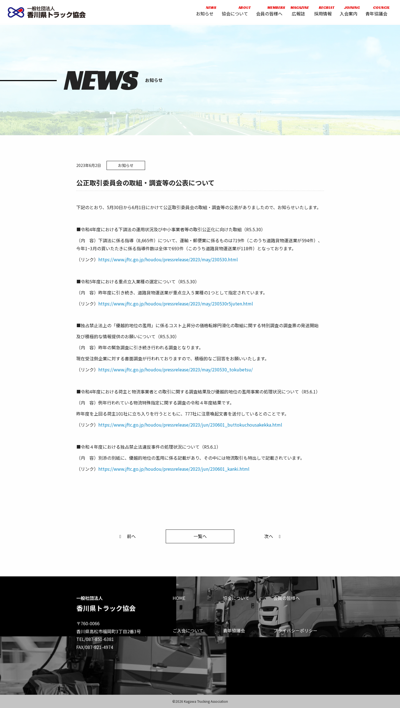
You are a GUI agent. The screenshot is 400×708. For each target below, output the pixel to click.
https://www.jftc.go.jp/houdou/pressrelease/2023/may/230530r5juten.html (175, 303)
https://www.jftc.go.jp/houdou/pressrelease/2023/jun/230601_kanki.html (173, 468)
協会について (234, 12)
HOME (179, 598)
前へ (127, 536)
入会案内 (348, 12)
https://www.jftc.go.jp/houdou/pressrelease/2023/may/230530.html (168, 259)
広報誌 (297, 12)
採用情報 (322, 12)
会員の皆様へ (268, 12)
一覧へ (200, 536)
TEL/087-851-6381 (95, 639)
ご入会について (188, 630)
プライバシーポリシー (295, 630)
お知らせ (204, 12)
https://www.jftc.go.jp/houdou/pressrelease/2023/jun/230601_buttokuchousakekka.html (190, 424)
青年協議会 (375, 12)
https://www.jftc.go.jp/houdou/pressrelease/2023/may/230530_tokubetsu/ (175, 369)
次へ (273, 536)
